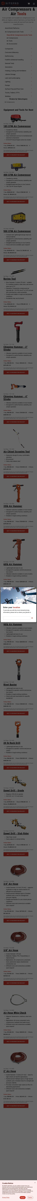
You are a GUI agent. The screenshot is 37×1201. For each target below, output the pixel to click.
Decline (30, 1197)
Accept (22, 1197)
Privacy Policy (5, 1197)
